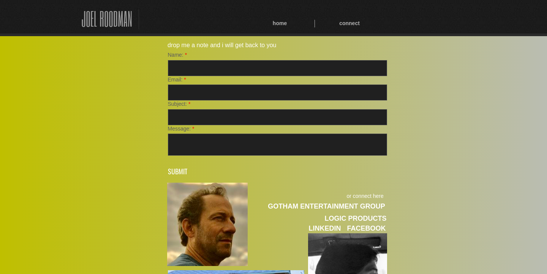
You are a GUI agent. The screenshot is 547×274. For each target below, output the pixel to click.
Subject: (179, 104)
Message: (181, 129)
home (280, 23)
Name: (177, 55)
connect (349, 23)
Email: (177, 79)
